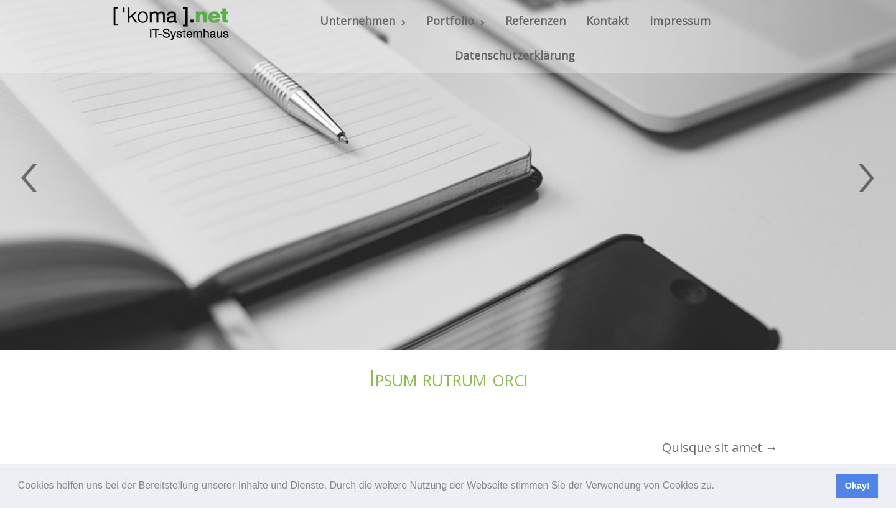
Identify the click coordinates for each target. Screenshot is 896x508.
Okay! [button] (857, 486)
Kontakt (607, 20)
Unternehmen (363, 20)
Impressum (680, 20)
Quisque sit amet (720, 447)
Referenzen (535, 20)
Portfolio (455, 20)
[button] (719, 487)
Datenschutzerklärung (515, 55)
